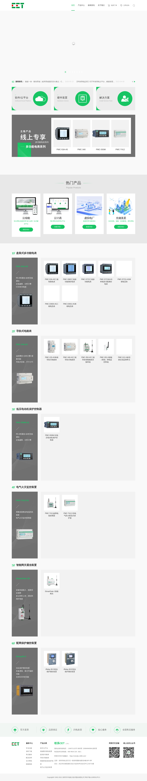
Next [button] (134, 81)
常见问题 (29, 748)
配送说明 (29, 758)
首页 (73, 5)
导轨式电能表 (44, 758)
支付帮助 (29, 761)
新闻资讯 (91, 5)
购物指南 (29, 764)
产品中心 (81, 5)
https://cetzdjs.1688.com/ (78, 756)
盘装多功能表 (44, 754)
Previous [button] (132, 81)
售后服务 (29, 754)
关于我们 (101, 5)
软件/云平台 (44, 748)
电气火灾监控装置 (46, 767)
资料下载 (29, 751)
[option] (73, 43)
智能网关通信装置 (46, 751)
